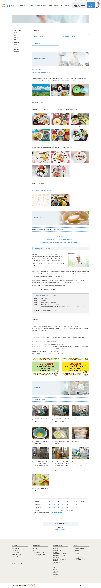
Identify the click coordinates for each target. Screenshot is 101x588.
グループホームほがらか (56, 572)
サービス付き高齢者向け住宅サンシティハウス (39, 555)
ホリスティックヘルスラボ (18, 563)
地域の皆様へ (57, 5)
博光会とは (35, 548)
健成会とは (55, 548)
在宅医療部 (16, 49)
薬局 (15, 40)
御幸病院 (34, 550)
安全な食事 (37, 43)
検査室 (15, 44)
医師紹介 (32, 5)
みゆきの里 (72, 1)
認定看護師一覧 (38, 5)
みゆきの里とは (15, 548)
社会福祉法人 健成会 (57, 545)
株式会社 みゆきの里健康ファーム (80, 548)
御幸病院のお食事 (38, 37)
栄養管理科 (16, 42)
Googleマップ (58, 512)
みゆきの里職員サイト (94, 1)
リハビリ (16, 37)
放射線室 (16, 47)
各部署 (18, 12)
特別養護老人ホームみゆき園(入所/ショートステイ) (59, 553)
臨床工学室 (16, 51)
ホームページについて (17, 554)
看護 (15, 35)
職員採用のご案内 (82, 1)
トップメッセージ (16, 550)
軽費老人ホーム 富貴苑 (57, 550)
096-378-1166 (60, 529)
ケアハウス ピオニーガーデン (59, 569)
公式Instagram (98, 5)
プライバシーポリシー (17, 552)
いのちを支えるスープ (69, 37)
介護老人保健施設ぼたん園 (38, 552)
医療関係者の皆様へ (48, 5)
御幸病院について (24, 5)
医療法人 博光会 (36, 545)
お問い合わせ (91, 5)
